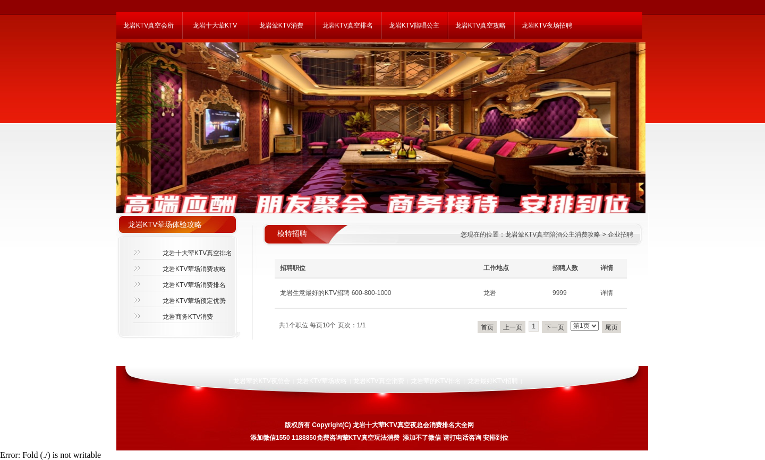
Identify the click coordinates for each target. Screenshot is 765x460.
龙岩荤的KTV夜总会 (261, 381)
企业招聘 (620, 234)
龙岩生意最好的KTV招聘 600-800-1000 (335, 293)
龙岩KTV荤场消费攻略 (194, 269)
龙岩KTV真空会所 (148, 25)
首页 (487, 327)
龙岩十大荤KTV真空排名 (197, 253)
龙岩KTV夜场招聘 (547, 25)
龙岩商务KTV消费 (188, 316)
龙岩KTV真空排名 (347, 25)
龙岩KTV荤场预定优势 (194, 301)
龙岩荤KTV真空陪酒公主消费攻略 (552, 234)
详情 (606, 293)
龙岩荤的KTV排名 (436, 381)
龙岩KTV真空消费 (378, 381)
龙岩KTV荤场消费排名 (194, 285)
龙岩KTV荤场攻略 (321, 381)
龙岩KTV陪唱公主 (414, 25)
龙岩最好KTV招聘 (493, 381)
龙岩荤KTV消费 (281, 25)
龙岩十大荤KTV (215, 25)
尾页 (611, 327)
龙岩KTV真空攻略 (480, 25)
